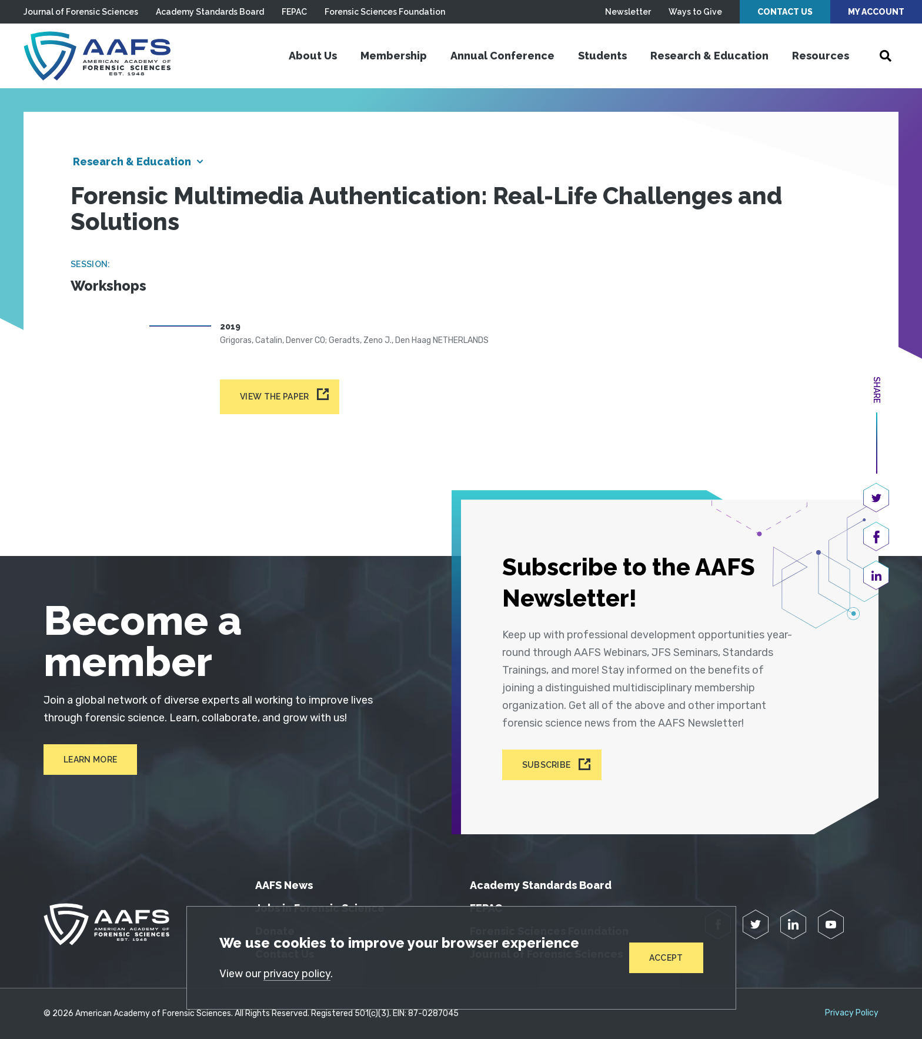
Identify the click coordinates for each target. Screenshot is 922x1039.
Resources (820, 55)
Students (602, 55)
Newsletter (628, 11)
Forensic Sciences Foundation (385, 11)
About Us (313, 55)
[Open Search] (885, 56)
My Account (876, 11)
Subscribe (546, 765)
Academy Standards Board (210, 11)
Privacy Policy (851, 1013)
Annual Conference (502, 55)
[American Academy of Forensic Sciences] (97, 56)
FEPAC (294, 11)
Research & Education (709, 55)
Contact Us (785, 11)
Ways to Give (695, 11)
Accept (666, 958)
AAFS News (284, 885)
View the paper (274, 396)
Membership (393, 55)
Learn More (90, 759)
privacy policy (296, 973)
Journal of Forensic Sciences (81, 11)
